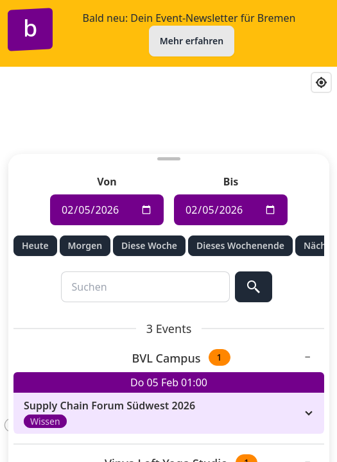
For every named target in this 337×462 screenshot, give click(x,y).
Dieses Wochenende (240, 245)
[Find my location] (321, 82)
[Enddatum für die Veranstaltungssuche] (231, 209)
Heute (35, 245)
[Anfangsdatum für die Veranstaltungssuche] (107, 209)
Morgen (84, 245)
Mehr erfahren (191, 41)
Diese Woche (149, 245)
